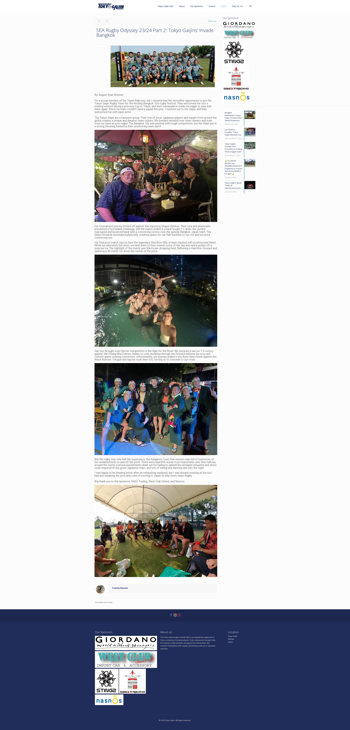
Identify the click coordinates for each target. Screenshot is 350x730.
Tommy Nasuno (120, 588)
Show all (212, 21)
